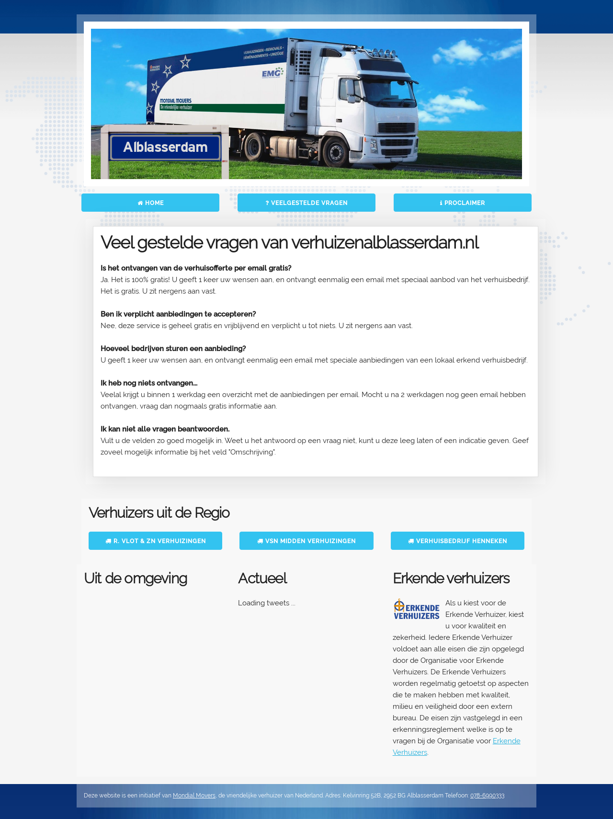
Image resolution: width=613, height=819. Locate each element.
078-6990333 (487, 795)
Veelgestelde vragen (306, 203)
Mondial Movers (194, 795)
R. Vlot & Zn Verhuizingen (155, 541)
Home (150, 203)
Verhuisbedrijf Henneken (457, 541)
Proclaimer (462, 203)
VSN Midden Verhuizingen (306, 541)
